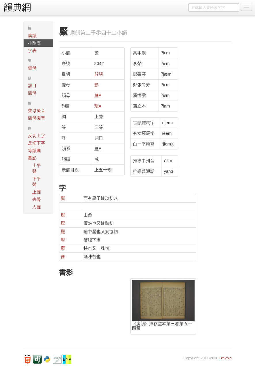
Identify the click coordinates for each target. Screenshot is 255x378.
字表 (32, 50)
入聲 (36, 206)
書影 (32, 158)
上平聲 (36, 168)
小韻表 (34, 43)
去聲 (36, 199)
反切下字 (36, 143)
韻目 (32, 85)
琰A (98, 105)
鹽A (98, 95)
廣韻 (32, 35)
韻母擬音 (36, 118)
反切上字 (36, 135)
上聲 (36, 191)
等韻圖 (34, 150)
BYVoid (225, 358)
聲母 (32, 68)
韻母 (32, 93)
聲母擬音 (36, 110)
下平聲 (36, 181)
